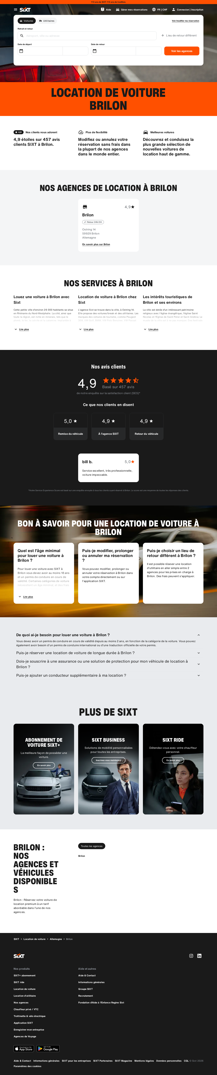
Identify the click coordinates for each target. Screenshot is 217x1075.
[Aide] (105, 9)
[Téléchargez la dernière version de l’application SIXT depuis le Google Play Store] (48, 1048)
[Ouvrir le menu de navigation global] (16, 9)
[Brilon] (81, 856)
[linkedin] (199, 956)
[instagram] (191, 956)
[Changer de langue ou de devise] (159, 9)
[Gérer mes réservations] (131, 9)
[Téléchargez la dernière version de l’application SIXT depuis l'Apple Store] (24, 1048)
